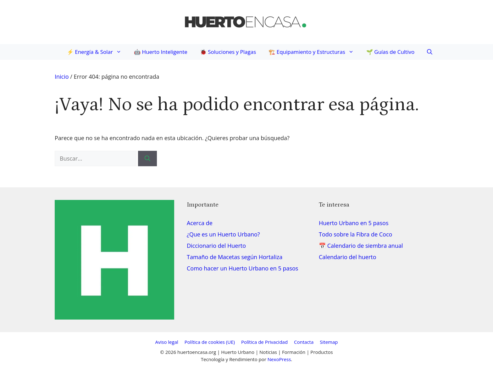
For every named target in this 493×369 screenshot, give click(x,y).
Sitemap (329, 342)
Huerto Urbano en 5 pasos (354, 223)
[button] (426, 52)
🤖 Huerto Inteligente (160, 51)
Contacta (303, 342)
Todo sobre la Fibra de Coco (355, 234)
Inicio (62, 76)
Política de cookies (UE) (210, 342)
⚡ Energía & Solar (97, 52)
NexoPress (279, 359)
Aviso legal (166, 342)
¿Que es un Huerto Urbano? (223, 234)
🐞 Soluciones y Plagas (228, 51)
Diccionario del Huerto (216, 245)
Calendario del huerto (347, 257)
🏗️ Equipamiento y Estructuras (314, 52)
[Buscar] (147, 158)
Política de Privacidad (264, 342)
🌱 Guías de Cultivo (390, 51)
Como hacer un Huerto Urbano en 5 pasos (242, 268)
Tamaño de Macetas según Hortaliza (234, 257)
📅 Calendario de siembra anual (361, 245)
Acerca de (200, 223)
